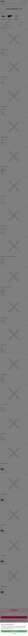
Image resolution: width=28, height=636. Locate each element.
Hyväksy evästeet (14, 631)
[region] (14, 629)
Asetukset (14, 633)
